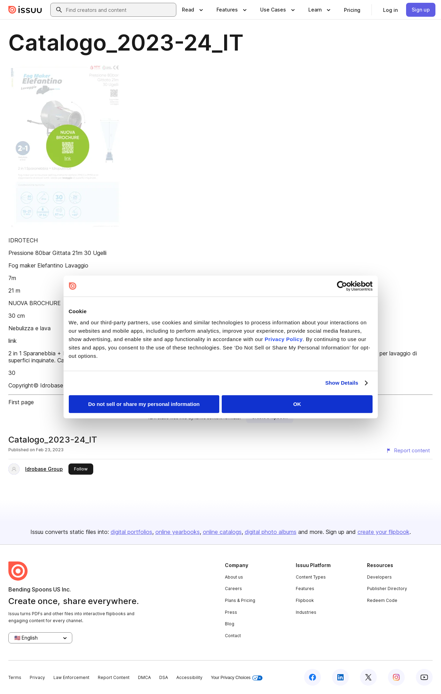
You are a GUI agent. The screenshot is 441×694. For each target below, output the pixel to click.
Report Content (114, 677)
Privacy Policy (284, 339)
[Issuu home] (25, 10)
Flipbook (305, 600)
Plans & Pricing (240, 600)
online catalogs (222, 531)
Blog (229, 623)
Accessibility (189, 677)
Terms (14, 677)
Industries (306, 612)
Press (231, 612)
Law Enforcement (71, 677)
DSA (163, 677)
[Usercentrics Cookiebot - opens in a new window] (342, 286)
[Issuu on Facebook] (312, 677)
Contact (233, 635)
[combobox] (119, 9)
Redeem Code (382, 600)
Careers (233, 588)
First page (21, 402)
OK (297, 404)
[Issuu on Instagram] (396, 677)
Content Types (311, 577)
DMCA (144, 677)
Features (305, 588)
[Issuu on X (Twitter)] (368, 677)
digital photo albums (270, 531)
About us (234, 577)
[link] (352, 10)
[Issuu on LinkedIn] (340, 677)
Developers (379, 577)
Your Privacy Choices (237, 677)
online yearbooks (177, 531)
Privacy (37, 677)
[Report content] (408, 450)
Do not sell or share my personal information (144, 404)
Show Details (342, 383)
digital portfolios (131, 531)
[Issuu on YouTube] (424, 677)
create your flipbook (384, 531)
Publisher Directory (387, 588)
